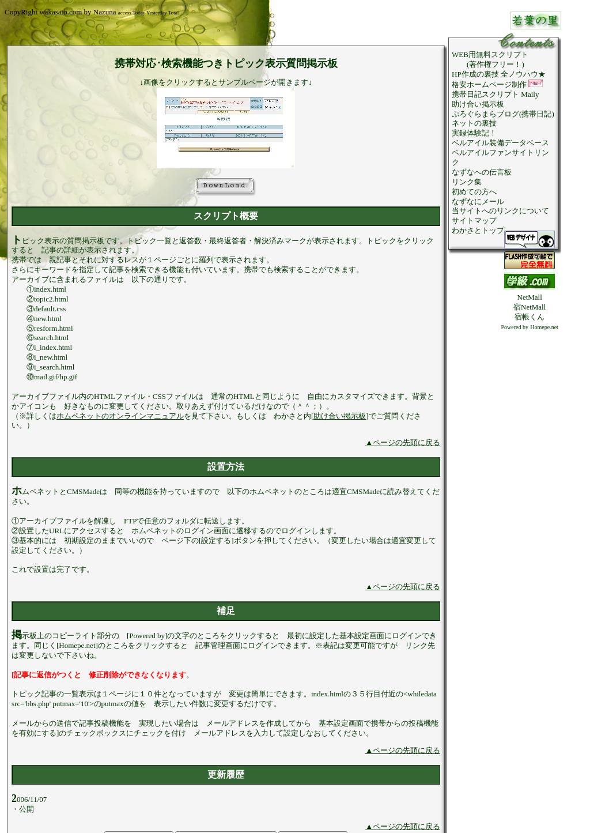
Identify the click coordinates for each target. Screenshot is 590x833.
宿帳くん (529, 316)
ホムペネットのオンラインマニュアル (120, 416)
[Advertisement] (529, 505)
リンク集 (467, 182)
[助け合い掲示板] (340, 416)
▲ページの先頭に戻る (402, 442)
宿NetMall (529, 307)
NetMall (529, 297)
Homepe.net (544, 327)
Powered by (515, 327)
